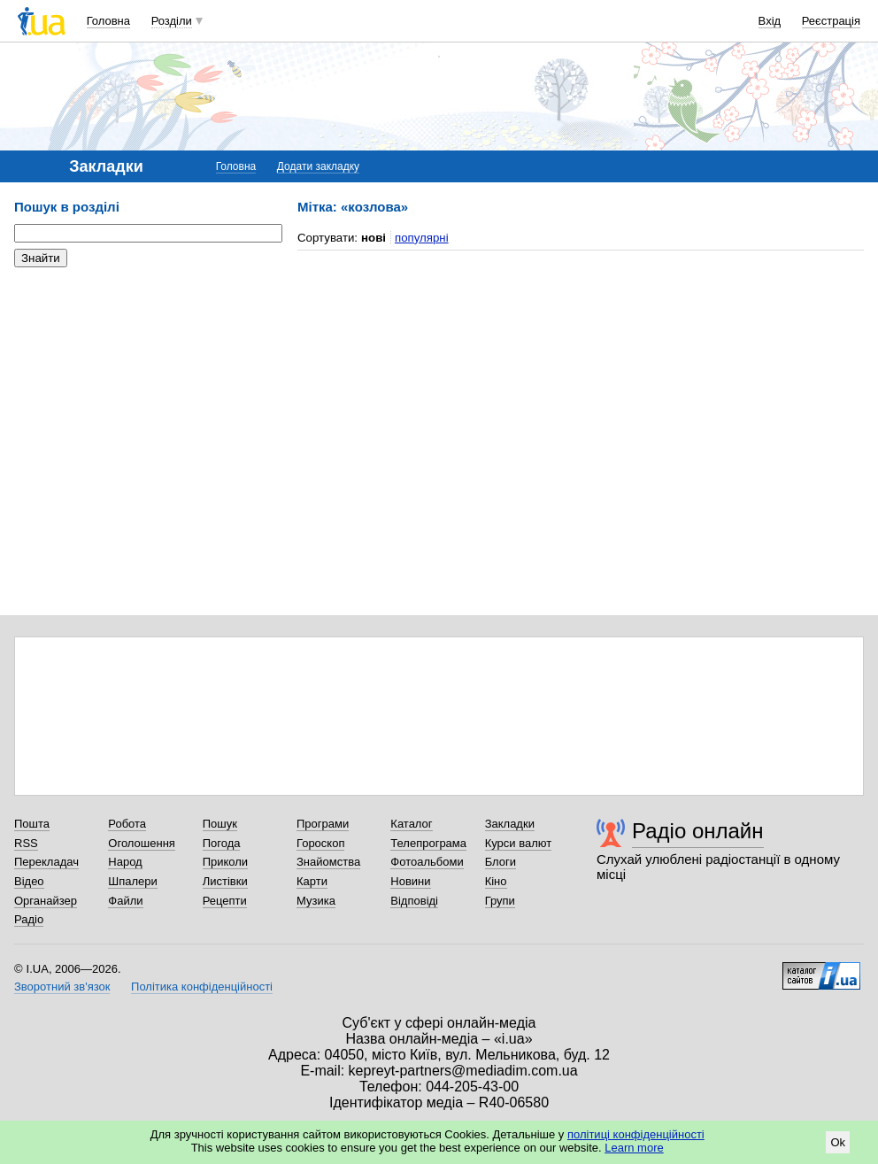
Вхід (770, 20)
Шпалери (133, 881)
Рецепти (225, 900)
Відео (29, 881)
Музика (316, 900)
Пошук (220, 823)
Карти (312, 881)
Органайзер (45, 900)
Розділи (171, 20)
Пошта (32, 823)
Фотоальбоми (426, 861)
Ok (837, 1142)
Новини (410, 881)
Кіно (496, 881)
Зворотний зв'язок (62, 986)
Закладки (510, 823)
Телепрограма (428, 843)
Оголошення (141, 843)
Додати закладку (318, 166)
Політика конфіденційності (202, 986)
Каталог (411, 823)
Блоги (500, 861)
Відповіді (414, 900)
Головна (108, 20)
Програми (323, 823)
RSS (26, 843)
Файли (125, 900)
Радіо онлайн (698, 831)
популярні (422, 237)
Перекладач (46, 861)
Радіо (28, 919)
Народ (125, 861)
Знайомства (328, 861)
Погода (222, 843)
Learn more (634, 1147)
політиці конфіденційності (636, 1134)
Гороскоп (320, 843)
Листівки (225, 881)
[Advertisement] (147, 389)
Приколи (225, 861)
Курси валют (518, 843)
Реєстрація (831, 20)
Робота (127, 823)
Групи (500, 900)
